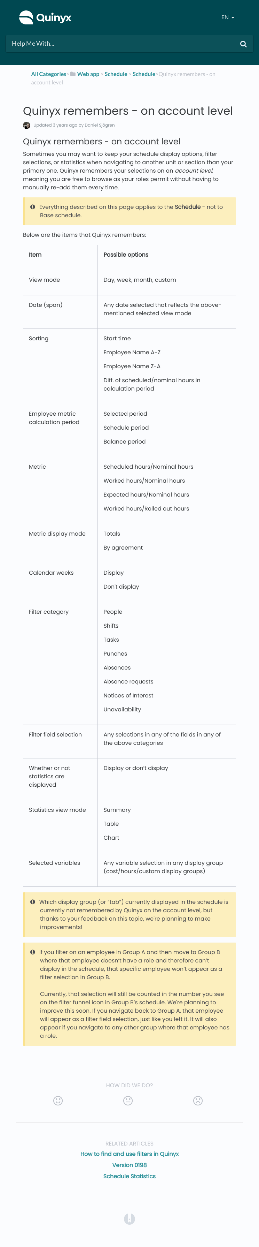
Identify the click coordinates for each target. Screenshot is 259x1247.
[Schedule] (116, 74)
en (225, 17)
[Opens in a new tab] (129, 1219)
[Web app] (85, 74)
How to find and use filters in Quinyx (129, 1154)
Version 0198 (129, 1165)
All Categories (48, 74)
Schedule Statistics (129, 1176)
